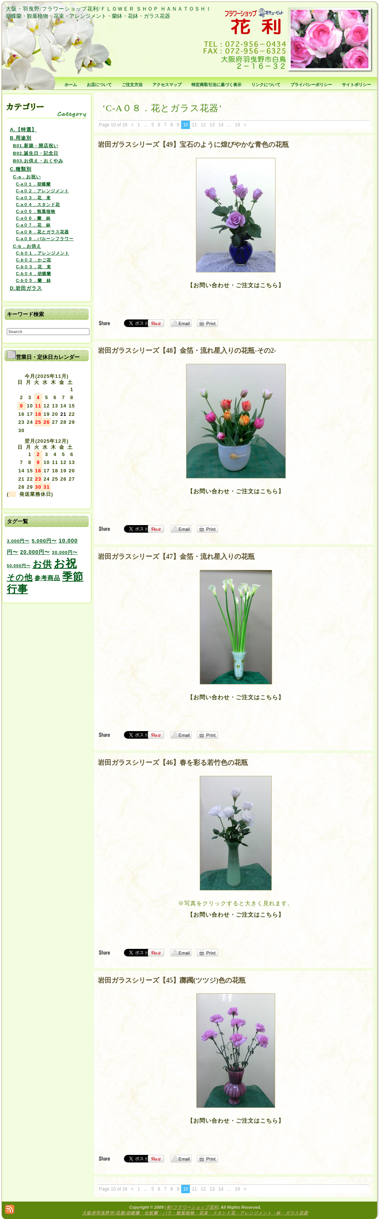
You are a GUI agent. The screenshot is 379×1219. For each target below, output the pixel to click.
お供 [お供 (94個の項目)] (42, 564)
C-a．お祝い (27, 176)
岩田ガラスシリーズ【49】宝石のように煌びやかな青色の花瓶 (193, 144)
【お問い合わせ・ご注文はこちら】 (235, 285)
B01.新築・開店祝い (35, 145)
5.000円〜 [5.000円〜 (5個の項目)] (43, 541)
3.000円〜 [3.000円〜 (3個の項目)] (18, 540)
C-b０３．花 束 (33, 266)
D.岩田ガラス (26, 288)
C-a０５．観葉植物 (35, 211)
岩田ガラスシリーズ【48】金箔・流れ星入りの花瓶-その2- (187, 350)
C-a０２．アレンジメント (42, 191)
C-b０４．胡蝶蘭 (33, 273)
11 (194, 124)
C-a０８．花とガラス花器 (42, 232)
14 (220, 124)
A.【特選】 (23, 129)
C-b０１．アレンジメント (42, 253)
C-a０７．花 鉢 (33, 225)
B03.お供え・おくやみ (38, 160)
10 (185, 124)
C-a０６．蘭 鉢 (33, 218)
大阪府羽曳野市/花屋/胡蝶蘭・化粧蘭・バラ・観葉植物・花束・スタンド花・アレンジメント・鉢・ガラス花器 (195, 1213)
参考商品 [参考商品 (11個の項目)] (47, 577)
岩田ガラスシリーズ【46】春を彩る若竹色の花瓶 (173, 762)
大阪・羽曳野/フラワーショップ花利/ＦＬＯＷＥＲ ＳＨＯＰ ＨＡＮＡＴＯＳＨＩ (108, 9)
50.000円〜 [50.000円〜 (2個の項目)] (19, 565)
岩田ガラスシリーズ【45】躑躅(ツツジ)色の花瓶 (172, 980)
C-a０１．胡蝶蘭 (33, 184)
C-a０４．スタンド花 (38, 204)
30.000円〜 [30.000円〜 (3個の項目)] (65, 552)
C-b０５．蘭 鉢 (33, 280)
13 (212, 124)
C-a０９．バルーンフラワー (45, 238)
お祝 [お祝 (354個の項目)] (65, 563)
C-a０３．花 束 (33, 197)
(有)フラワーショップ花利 (191, 1207)
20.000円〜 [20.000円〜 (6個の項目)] (35, 552)
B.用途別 (20, 138)
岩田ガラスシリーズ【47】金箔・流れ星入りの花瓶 (176, 556)
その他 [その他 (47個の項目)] (20, 577)
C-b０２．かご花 (33, 260)
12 (203, 124)
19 (237, 124)
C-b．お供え (27, 246)
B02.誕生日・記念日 (35, 153)
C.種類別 (20, 169)
